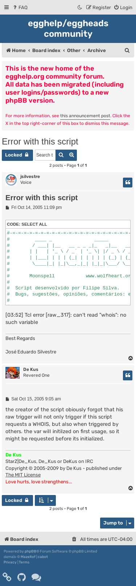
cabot (43, 557)
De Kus (30, 369)
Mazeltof (28, 557)
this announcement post (85, 115)
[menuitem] (20, 7)
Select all (34, 224)
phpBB (30, 551)
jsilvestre (30, 176)
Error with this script (40, 141)
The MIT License (23, 475)
